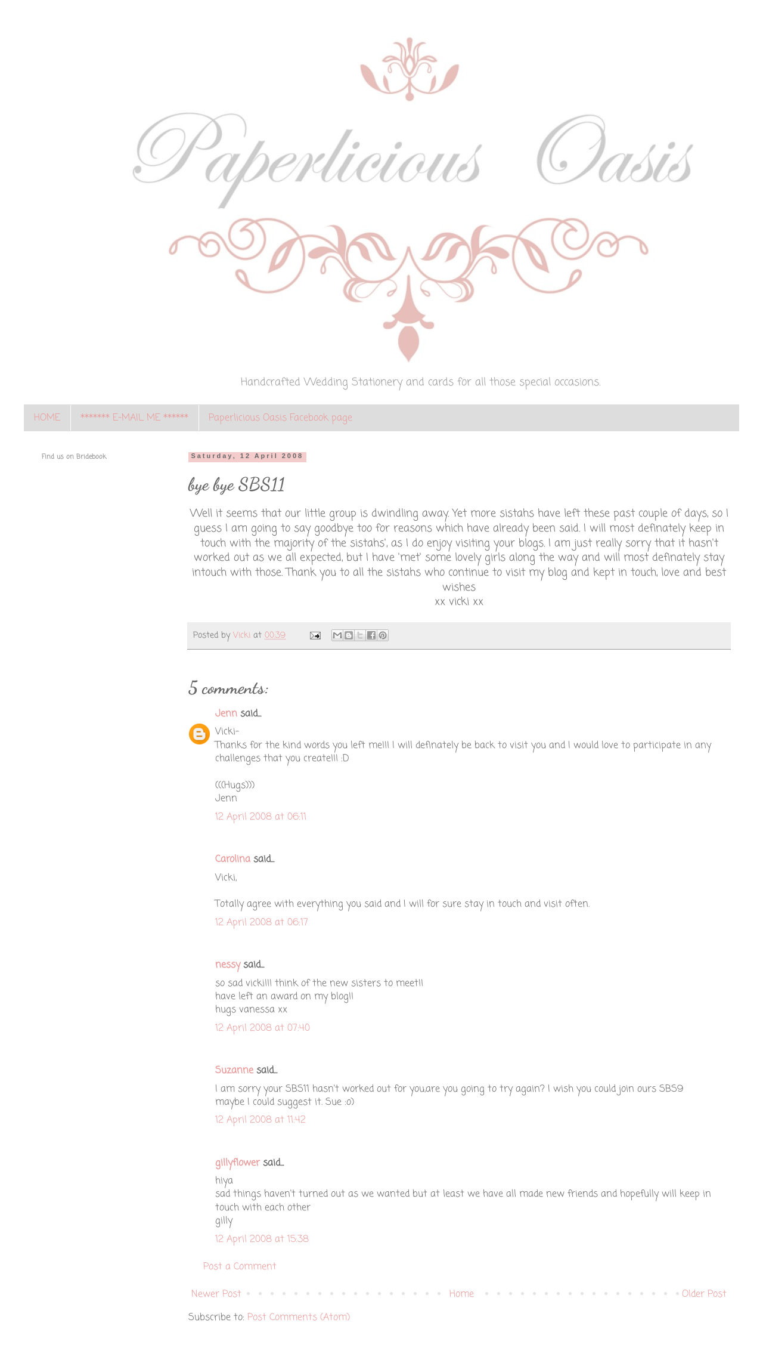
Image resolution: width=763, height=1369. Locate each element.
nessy (227, 965)
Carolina (232, 859)
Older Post (704, 1294)
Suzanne (234, 1071)
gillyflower (237, 1163)
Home (461, 1294)
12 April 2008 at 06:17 (261, 923)
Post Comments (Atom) (298, 1318)
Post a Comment (240, 1267)
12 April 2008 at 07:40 (262, 1028)
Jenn (226, 714)
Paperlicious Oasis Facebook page (280, 418)
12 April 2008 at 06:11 (260, 817)
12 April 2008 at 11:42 (260, 1120)
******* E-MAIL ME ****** (134, 418)
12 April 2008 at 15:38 (262, 1239)
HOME (47, 418)
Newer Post (216, 1294)
